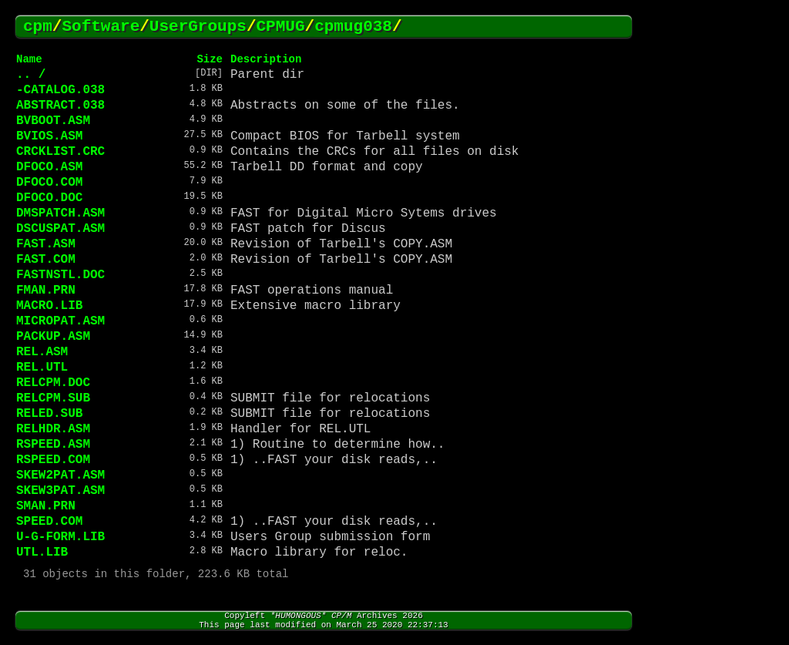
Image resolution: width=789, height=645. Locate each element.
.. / (30, 75)
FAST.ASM (46, 244)
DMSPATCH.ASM (60, 213)
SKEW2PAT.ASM (60, 475)
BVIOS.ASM (49, 136)
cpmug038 (353, 26)
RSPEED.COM (53, 460)
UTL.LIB (42, 552)
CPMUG (281, 26)
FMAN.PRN (46, 290)
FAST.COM (46, 260)
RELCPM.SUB (53, 398)
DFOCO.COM (49, 183)
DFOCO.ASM (49, 167)
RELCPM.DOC (53, 383)
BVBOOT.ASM (53, 121)
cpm (37, 26)
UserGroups (198, 26)
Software (100, 26)
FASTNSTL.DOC (60, 275)
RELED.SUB (49, 414)
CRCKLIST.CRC (60, 152)
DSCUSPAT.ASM (60, 229)
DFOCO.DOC (49, 198)
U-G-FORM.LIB (60, 537)
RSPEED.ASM (53, 445)
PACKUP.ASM (53, 337)
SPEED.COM (49, 522)
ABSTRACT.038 (60, 106)
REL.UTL (42, 368)
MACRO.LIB (49, 306)
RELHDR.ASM (53, 429)
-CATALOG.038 (60, 90)
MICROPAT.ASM (60, 321)
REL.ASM (42, 352)
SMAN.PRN (46, 506)
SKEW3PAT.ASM (60, 491)
